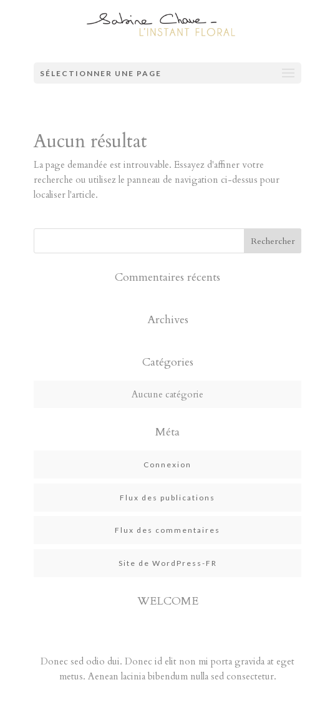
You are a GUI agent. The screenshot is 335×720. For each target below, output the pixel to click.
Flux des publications (167, 497)
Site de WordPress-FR (168, 563)
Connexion (167, 464)
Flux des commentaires (167, 530)
